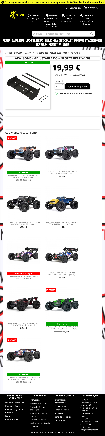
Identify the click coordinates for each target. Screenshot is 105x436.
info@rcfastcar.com (89, 429)
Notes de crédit (62, 409)
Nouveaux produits (38, 403)
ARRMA (6, 41)
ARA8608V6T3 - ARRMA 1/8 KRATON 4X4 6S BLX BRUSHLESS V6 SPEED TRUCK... (62, 328)
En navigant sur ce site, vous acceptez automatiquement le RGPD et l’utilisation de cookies (54, 2)
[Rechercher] (63, 34)
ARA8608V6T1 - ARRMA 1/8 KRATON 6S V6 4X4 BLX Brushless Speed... (23, 176)
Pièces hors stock (38, 419)
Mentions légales (13, 406)
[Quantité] (58, 86)
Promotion (55, 45)
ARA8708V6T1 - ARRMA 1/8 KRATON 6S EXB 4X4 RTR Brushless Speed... (23, 324)
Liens (66, 45)
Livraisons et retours (14, 402)
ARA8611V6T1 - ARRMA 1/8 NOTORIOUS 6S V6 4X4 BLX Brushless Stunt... (24, 223)
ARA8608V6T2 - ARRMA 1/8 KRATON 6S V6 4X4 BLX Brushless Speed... (61, 173)
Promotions (35, 399)
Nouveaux (41, 45)
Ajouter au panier (77, 86)
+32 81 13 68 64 (89, 422)
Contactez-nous (12, 419)
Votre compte (65, 395)
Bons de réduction (63, 417)
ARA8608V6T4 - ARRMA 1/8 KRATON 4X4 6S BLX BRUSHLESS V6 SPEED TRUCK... (24, 378)
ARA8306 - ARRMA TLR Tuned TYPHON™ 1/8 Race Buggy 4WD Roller (24, 277)
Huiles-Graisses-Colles (59, 41)
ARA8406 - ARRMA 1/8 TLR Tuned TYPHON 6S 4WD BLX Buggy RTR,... (62, 274)
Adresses (59, 413)
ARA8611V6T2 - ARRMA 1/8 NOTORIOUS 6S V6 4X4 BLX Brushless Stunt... (62, 223)
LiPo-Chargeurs (34, 41)
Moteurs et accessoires (88, 41)
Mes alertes (60, 420)
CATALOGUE (18, 41)
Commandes (60, 406)
